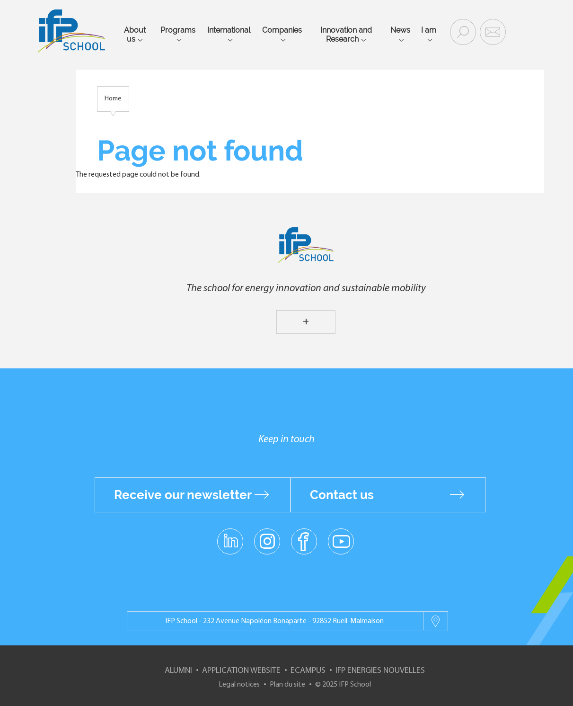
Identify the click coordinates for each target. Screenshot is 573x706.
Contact (491, 31)
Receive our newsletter (183, 495)
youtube (341, 541)
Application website (241, 670)
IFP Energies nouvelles (380, 670)
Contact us (342, 495)
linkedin (230, 535)
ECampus (308, 670)
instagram (267, 541)
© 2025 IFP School (343, 684)
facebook (304, 541)
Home (113, 98)
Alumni (178, 670)
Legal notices (239, 684)
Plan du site (287, 684)
